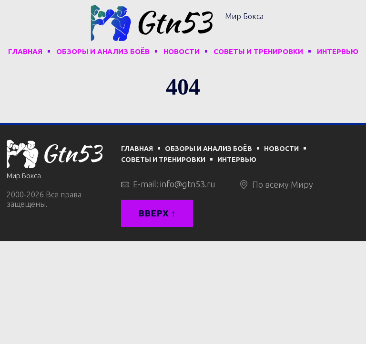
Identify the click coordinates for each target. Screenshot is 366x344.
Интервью (337, 51)
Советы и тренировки (258, 51)
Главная (25, 51)
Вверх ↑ (157, 213)
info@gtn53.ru (187, 184)
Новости (181, 51)
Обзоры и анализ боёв (103, 51)
